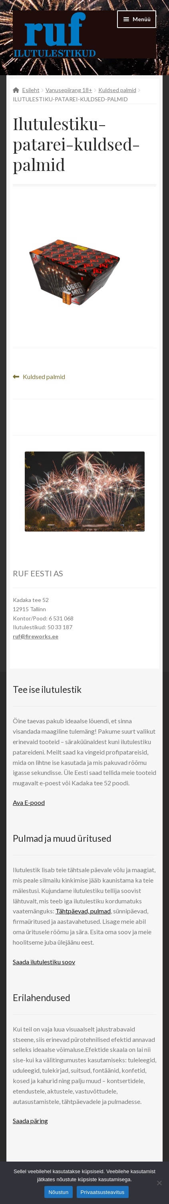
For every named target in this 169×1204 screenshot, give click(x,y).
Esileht (31, 89)
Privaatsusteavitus (103, 1192)
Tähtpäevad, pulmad (83, 911)
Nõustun (58, 1192)
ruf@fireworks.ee (35, 636)
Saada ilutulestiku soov (44, 961)
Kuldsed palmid (117, 89)
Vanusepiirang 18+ (69, 89)
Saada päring (30, 1120)
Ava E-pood (29, 802)
